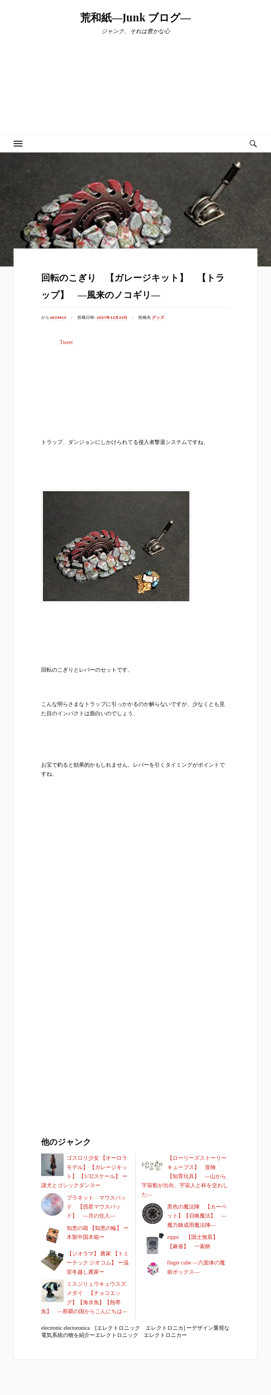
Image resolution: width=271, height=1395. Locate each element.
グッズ (159, 334)
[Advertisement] (135, 80)
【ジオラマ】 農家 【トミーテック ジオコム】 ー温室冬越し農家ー (98, 1280)
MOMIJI (58, 334)
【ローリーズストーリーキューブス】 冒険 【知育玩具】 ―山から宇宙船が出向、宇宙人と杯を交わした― (185, 1193)
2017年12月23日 (113, 334)
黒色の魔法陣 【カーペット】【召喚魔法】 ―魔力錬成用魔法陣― (197, 1233)
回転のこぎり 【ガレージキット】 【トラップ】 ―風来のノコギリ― (135, 292)
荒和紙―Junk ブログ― (135, 16)
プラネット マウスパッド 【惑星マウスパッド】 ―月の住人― (96, 1224)
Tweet (66, 359)
